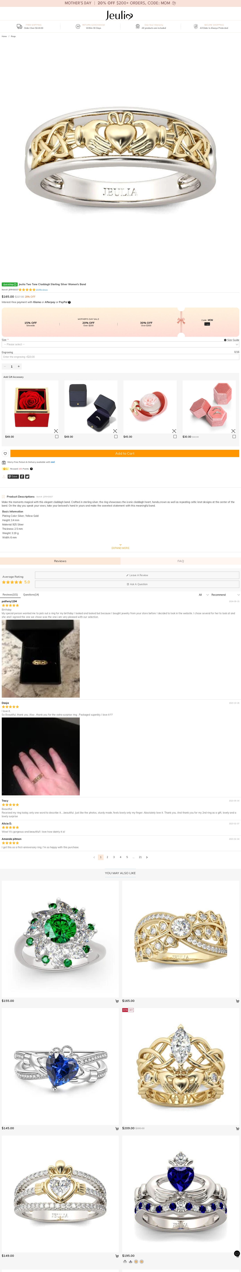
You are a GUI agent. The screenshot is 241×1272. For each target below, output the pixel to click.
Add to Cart (124, 453)
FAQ (181, 561)
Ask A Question (137, 584)
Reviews (60, 561)
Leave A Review (137, 575)
